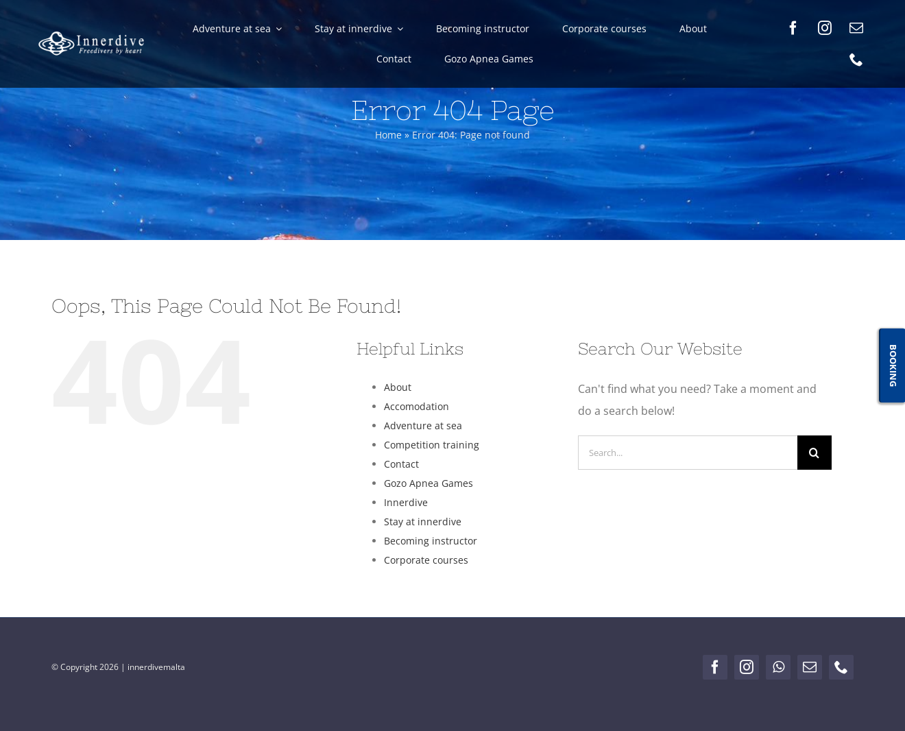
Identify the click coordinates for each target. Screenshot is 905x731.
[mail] (856, 28)
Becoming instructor (430, 540)
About (397, 387)
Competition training (431, 444)
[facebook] (793, 28)
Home (388, 134)
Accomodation (416, 406)
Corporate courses (426, 559)
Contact (401, 463)
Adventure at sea (423, 425)
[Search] (814, 452)
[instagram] (824, 28)
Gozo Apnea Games (428, 483)
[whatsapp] (778, 667)
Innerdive (406, 502)
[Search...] (687, 452)
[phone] (856, 59)
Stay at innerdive (422, 521)
